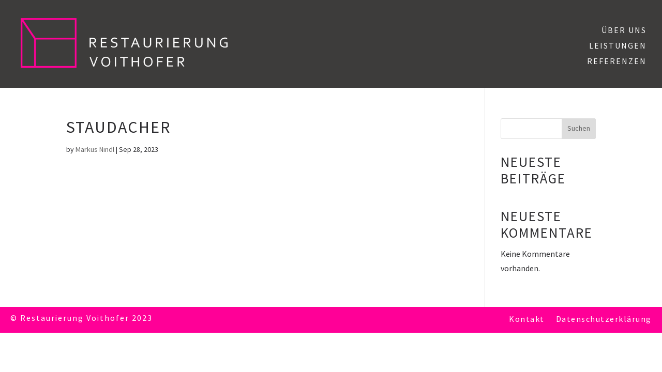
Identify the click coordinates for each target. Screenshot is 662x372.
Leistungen (617, 47)
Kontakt (527, 320)
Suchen (578, 128)
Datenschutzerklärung (604, 320)
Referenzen (616, 62)
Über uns (623, 31)
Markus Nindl (95, 149)
